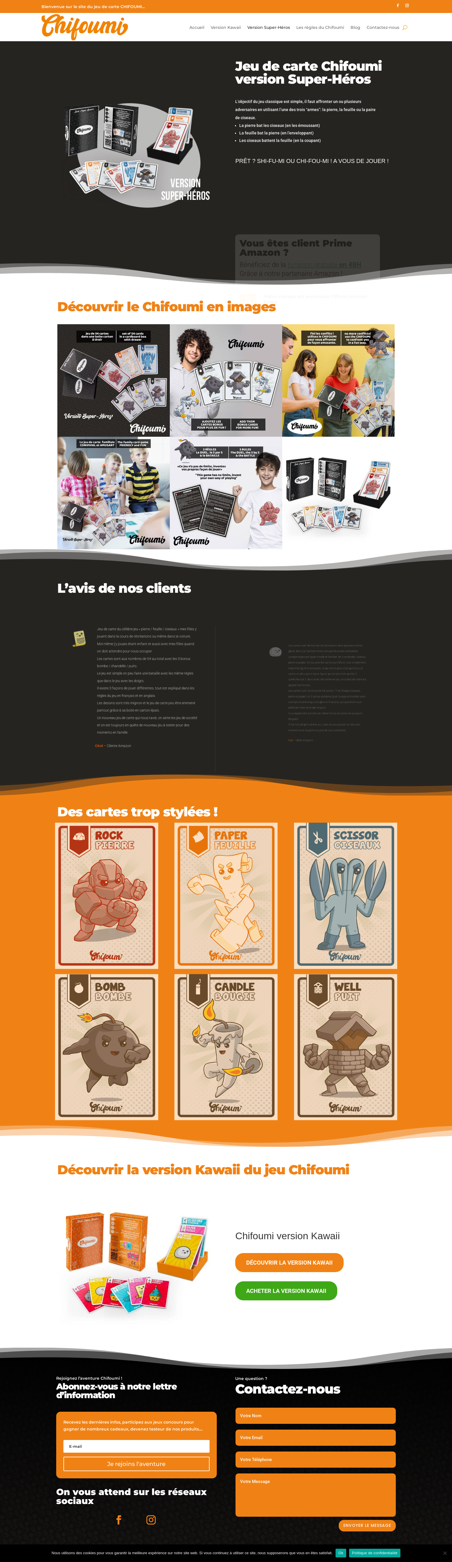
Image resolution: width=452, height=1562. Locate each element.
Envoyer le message (367, 1525)
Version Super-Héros (268, 27)
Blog (355, 27)
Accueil (196, 27)
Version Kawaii (226, 27)
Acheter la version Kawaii (286, 1290)
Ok (340, 1553)
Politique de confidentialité (375, 1553)
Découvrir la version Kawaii (289, 1262)
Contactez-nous (383, 27)
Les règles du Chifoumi (320, 27)
